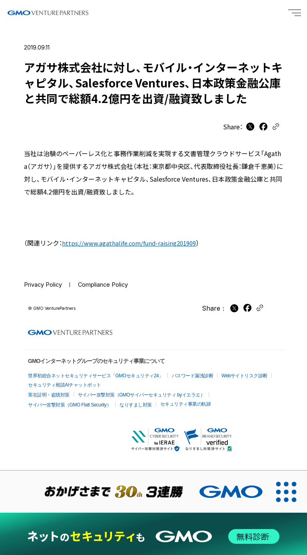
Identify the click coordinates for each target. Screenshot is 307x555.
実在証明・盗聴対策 (49, 390)
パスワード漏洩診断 (192, 371)
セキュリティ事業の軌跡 (185, 399)
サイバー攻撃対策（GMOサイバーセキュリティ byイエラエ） (141, 390)
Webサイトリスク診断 (244, 371)
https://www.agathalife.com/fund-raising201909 (133, 243)
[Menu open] (294, 13)
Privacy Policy (45, 285)
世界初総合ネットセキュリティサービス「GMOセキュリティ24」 (95, 371)
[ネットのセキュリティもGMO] (153, 531)
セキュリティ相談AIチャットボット (64, 380)
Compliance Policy (111, 285)
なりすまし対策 (136, 400)
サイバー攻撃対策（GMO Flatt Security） (69, 400)
